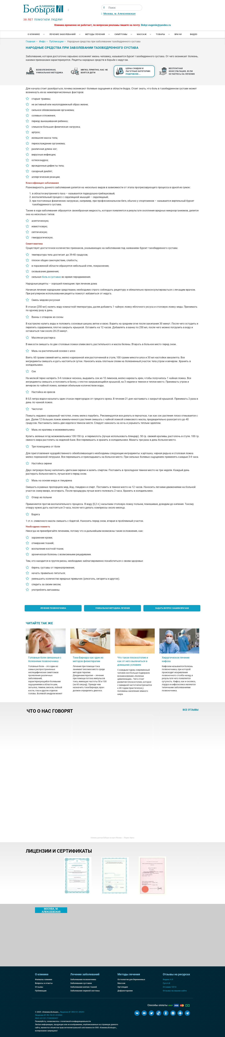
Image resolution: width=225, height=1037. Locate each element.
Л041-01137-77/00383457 (46, 1018)
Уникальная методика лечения (112, 608)
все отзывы (190, 709)
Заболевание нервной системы (85, 991)
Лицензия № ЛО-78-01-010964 (48, 1015)
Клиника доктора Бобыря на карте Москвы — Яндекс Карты (112, 838)
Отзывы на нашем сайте (175, 991)
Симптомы (121, 34)
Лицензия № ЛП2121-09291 (72, 1012)
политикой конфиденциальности (76, 1021)
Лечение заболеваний (62, 34)
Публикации (40, 991)
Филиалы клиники (43, 979)
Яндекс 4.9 (168, 979)
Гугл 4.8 (166, 983)
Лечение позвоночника (53, 608)
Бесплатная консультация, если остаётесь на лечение (182, 71)
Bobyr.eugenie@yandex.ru (156, 25)
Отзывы (39, 987)
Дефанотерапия (125, 991)
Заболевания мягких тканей (83, 987)
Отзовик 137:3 (169, 987)
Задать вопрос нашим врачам (172, 608)
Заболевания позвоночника (83, 979)
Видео (193, 34)
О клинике (34, 34)
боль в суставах (51, 276)
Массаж (142, 34)
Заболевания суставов (81, 983)
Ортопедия (123, 987)
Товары (160, 34)
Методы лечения (95, 34)
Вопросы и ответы (44, 983)
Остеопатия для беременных (131, 979)
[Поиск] (104, 7)
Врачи (178, 34)
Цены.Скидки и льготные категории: (138, 71)
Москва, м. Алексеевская (119, 13)
